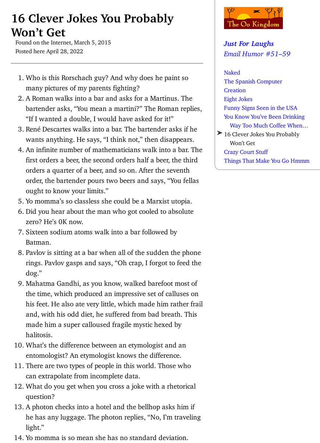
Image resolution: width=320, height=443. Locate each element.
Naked (232, 71)
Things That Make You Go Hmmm (266, 159)
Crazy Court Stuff (246, 150)
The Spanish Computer (253, 80)
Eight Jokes (238, 97)
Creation (235, 88)
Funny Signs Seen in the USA (260, 106)
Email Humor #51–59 (257, 52)
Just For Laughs (249, 41)
